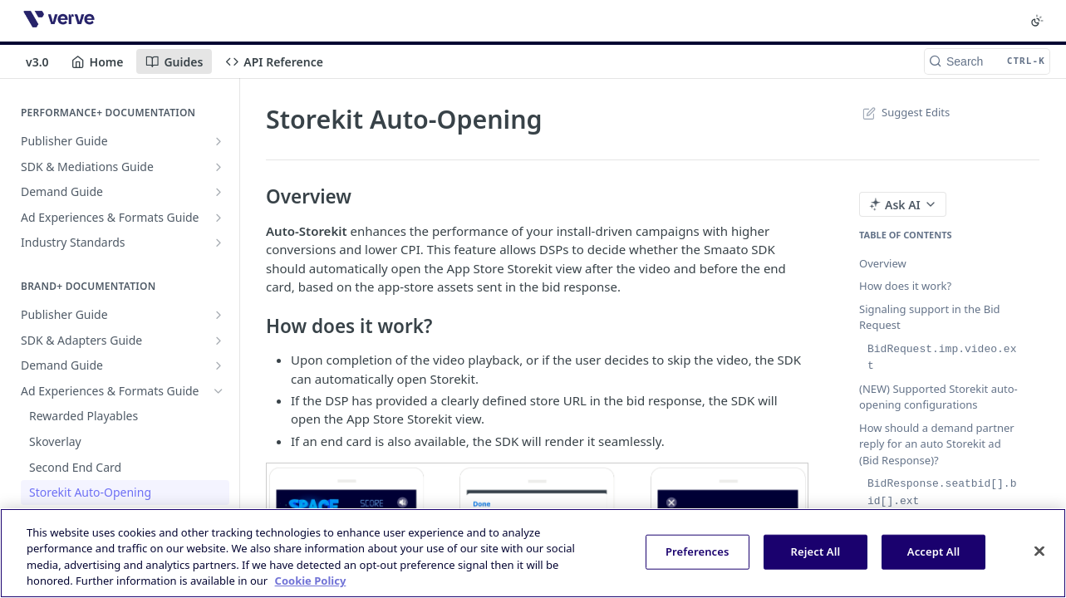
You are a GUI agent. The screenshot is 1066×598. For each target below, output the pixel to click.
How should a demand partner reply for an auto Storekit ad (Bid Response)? (936, 442)
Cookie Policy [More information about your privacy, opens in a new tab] (310, 580)
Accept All (933, 551)
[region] (533, 553)
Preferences (697, 551)
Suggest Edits (904, 112)
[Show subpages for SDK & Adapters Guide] (218, 340)
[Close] (1039, 550)
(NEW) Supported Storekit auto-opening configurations (938, 395)
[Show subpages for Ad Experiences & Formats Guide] (218, 217)
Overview (882, 263)
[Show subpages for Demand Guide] (218, 192)
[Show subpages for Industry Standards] (218, 242)
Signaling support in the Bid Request (929, 317)
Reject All (815, 551)
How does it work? (905, 285)
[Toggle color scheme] (1036, 20)
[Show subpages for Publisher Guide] (218, 141)
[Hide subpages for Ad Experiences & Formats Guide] (218, 391)
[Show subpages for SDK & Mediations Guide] (218, 167)
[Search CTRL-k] (987, 61)
